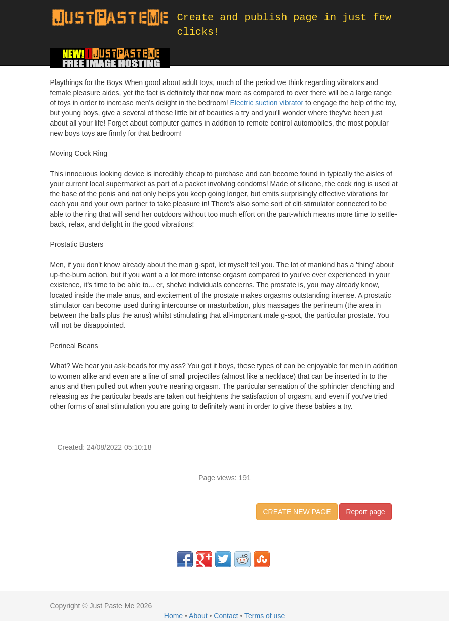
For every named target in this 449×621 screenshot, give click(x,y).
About (198, 616)
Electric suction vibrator (266, 103)
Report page (365, 512)
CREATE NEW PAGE (297, 512)
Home (173, 616)
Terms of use (264, 616)
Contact (226, 616)
